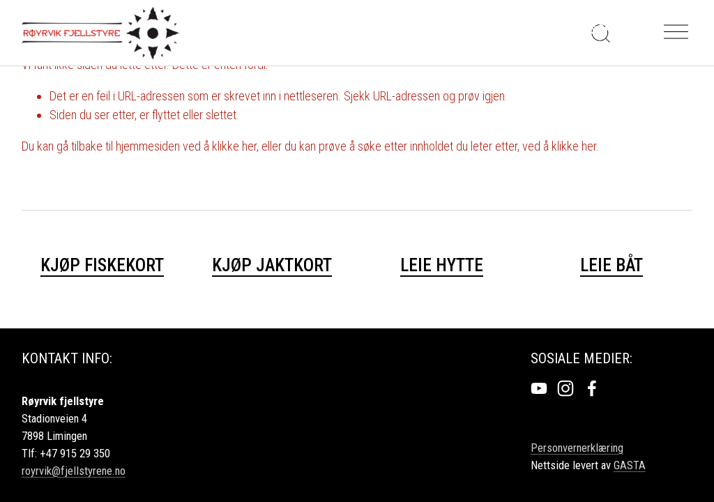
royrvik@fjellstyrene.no (74, 471)
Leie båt (611, 264)
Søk (600, 29)
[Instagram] (565, 388)
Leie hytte (441, 264)
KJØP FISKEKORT (102, 264)
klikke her (234, 146)
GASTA (630, 465)
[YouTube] (539, 388)
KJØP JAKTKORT (272, 264)
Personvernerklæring (577, 448)
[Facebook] (592, 388)
